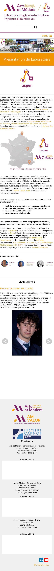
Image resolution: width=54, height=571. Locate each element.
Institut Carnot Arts (40, 247)
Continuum (12, 230)
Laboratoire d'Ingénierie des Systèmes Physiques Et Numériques (26, 17)
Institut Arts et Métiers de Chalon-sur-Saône (29, 123)
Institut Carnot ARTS (22, 190)
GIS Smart (40, 240)
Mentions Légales (41, 565)
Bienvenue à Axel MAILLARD (16, 288)
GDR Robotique (19, 242)
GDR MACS (31, 242)
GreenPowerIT (6, 240)
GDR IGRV (17, 245)
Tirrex (12, 233)
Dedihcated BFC (35, 238)
